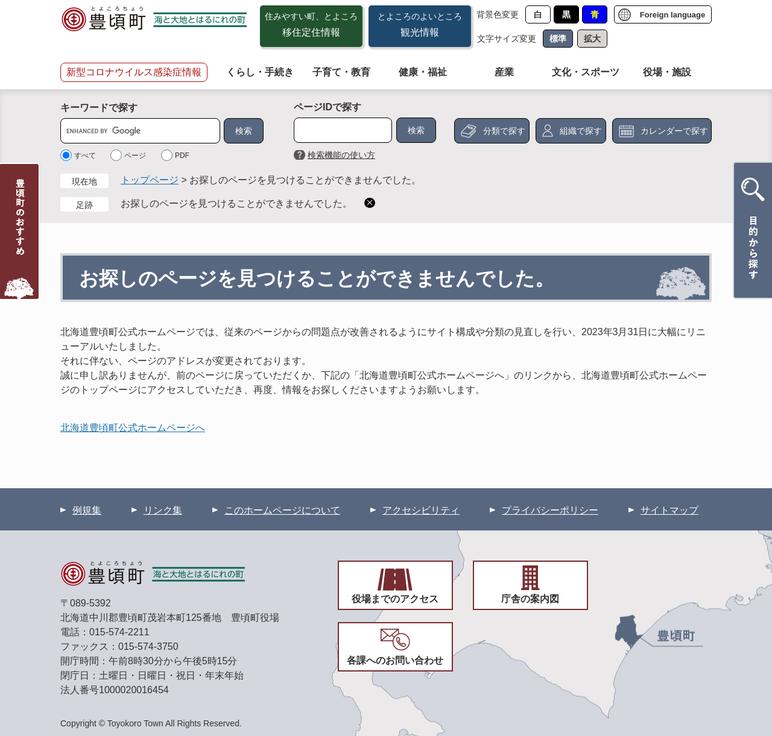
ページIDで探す (327, 107)
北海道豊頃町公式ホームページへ (132, 428)
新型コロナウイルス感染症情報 (133, 72)
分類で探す (504, 131)
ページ (135, 155)
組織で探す (581, 131)
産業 (504, 72)
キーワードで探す (99, 107)
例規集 (86, 510)
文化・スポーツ (585, 72)
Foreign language (672, 14)
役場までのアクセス (395, 599)
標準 (557, 38)
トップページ (150, 180)
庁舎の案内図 (530, 599)
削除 (369, 203)
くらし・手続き (260, 72)
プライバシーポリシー (550, 510)
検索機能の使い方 (341, 155)
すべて (85, 155)
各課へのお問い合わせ (395, 660)
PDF (182, 155)
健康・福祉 (423, 72)
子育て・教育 (341, 72)
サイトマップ (669, 510)
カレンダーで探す (674, 131)
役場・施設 (667, 72)
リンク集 (163, 510)
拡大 (592, 38)
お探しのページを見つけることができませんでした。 (236, 203)
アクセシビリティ (421, 510)
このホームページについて (282, 510)
